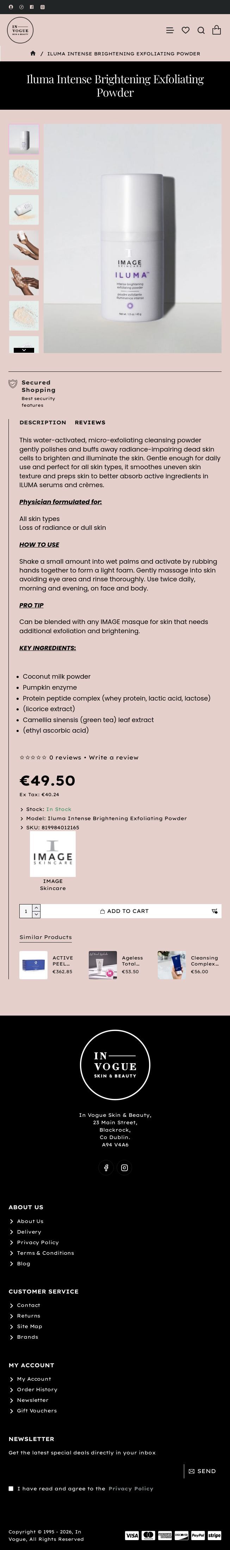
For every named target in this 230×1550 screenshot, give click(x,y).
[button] (24, 350)
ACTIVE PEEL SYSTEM (63, 961)
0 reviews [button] (65, 757)
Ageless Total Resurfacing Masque (136, 961)
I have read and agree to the (81, 1476)
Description (42, 422)
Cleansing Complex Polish (204, 961)
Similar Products (44, 937)
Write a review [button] (113, 757)
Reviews (90, 422)
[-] (36, 914)
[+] (36, 907)
